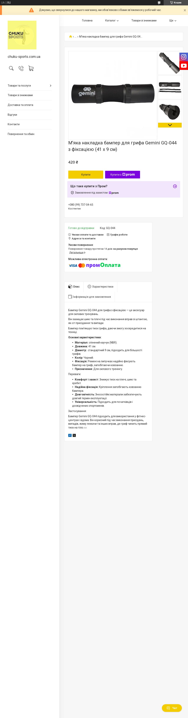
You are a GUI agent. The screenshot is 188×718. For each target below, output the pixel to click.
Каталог (110, 20)
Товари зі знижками (20, 95)
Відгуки (12, 114)
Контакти (14, 124)
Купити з (122, 174)
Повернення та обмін (21, 134)
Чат (172, 708)
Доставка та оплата (20, 104)
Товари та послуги (19, 85)
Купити (85, 174)
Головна (87, 20)
